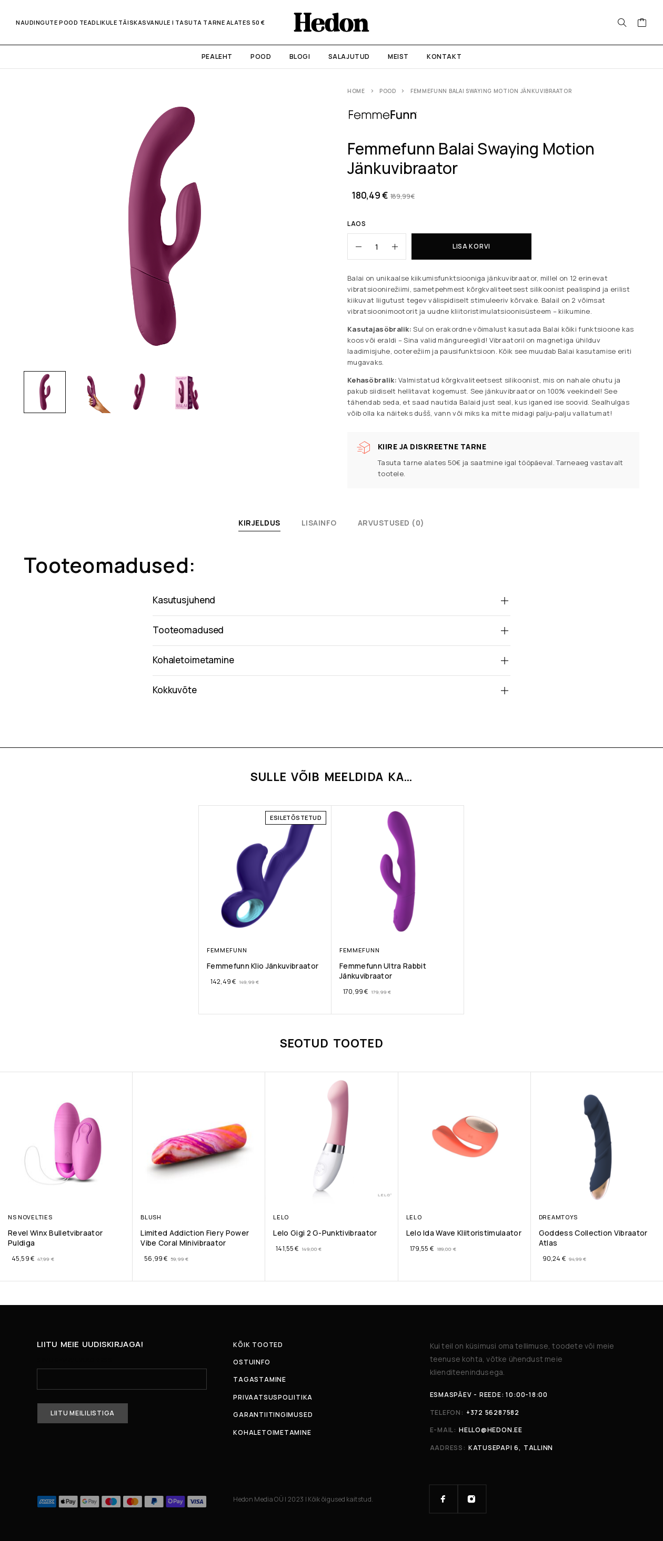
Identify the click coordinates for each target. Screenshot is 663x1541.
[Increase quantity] (399, 246)
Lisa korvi (471, 246)
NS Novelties (30, 1216)
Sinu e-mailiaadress (122, 1373)
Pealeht (217, 56)
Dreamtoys (557, 1216)
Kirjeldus (259, 523)
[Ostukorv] (642, 23)
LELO (281, 1216)
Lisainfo (319, 523)
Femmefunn (227, 950)
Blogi (299, 56)
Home (356, 91)
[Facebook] (443, 1498)
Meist (398, 56)
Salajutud (349, 56)
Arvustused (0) (391, 523)
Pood (260, 56)
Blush (150, 1216)
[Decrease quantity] (354, 246)
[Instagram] (472, 1498)
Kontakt (444, 56)
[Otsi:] (622, 22)
